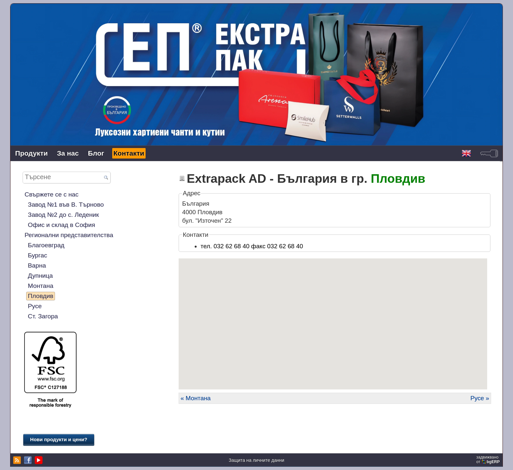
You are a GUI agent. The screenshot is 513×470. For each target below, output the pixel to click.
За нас (68, 153)
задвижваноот (488, 459)
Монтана (40, 285)
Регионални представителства (69, 235)
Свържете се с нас (52, 194)
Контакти (129, 153)
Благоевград (46, 245)
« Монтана (196, 398)
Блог (96, 153)
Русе (35, 306)
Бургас (37, 255)
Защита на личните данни (256, 460)
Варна (37, 265)
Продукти (31, 153)
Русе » (479, 398)
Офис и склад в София (61, 224)
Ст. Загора (43, 316)
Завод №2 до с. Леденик (63, 214)
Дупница (40, 275)
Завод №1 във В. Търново (66, 204)
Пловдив (40, 295)
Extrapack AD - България (262, 178)
